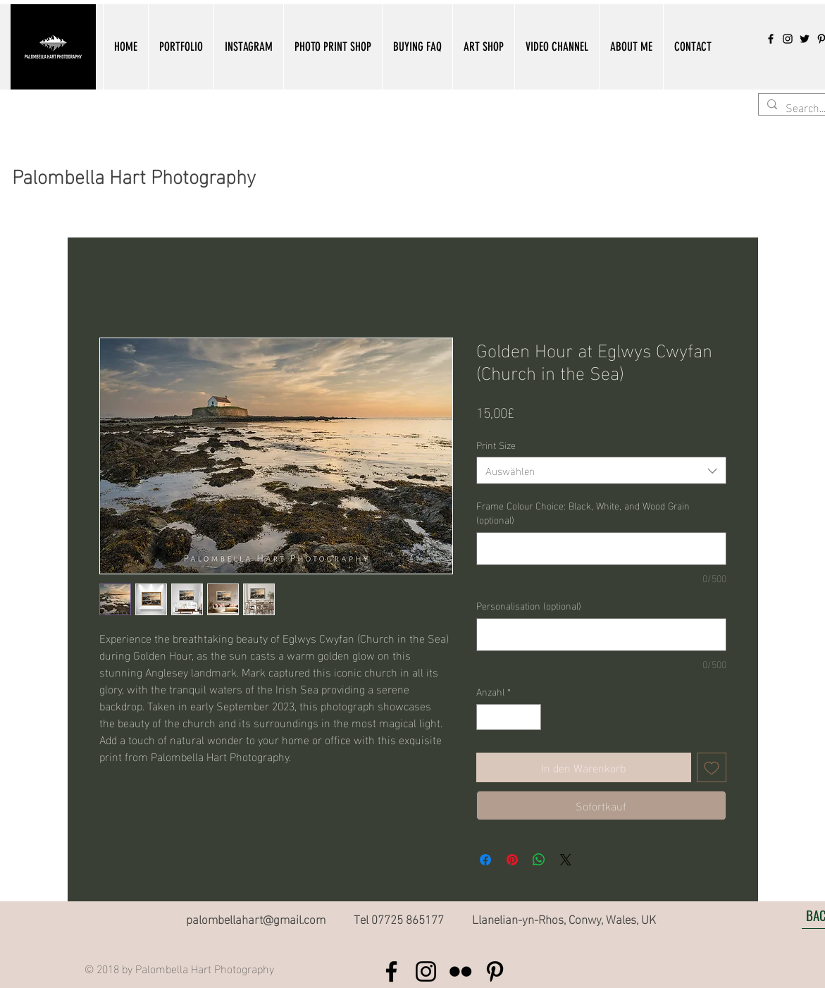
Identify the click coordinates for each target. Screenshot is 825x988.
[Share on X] (565, 859)
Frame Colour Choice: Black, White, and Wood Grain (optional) (583, 512)
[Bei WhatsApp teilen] (539, 859)
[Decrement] (487, 717)
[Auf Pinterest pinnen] (512, 859)
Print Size (496, 444)
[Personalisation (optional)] (601, 634)
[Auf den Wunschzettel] (711, 767)
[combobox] (601, 470)
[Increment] (530, 717)
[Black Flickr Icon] (460, 971)
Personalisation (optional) (528, 605)
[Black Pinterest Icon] (495, 971)
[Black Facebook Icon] (770, 38)
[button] (180, 46)
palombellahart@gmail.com (255, 918)
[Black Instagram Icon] (787, 38)
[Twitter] (804, 38)
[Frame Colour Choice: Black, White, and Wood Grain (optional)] (601, 548)
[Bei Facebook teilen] (485, 859)
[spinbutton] (508, 717)
